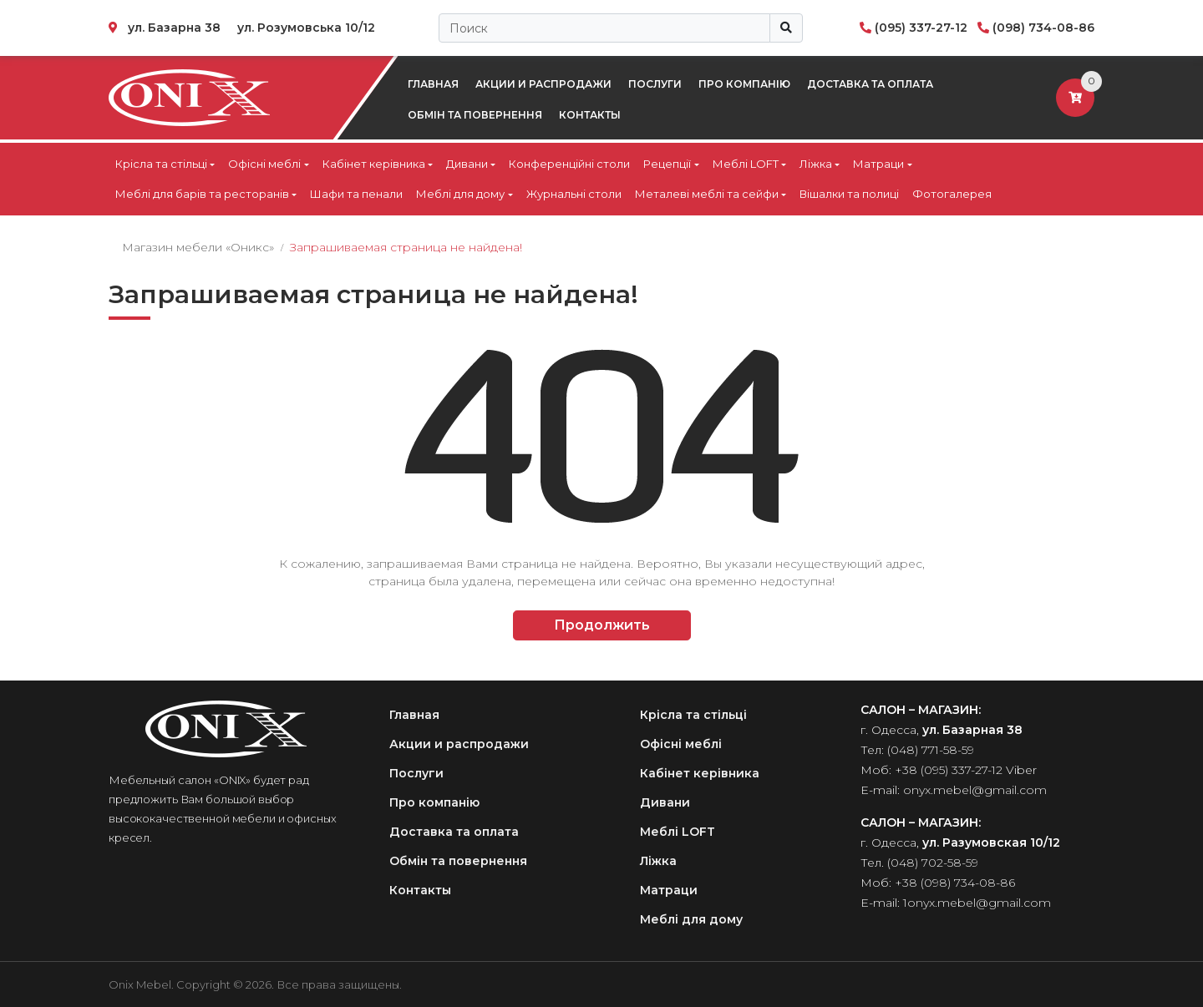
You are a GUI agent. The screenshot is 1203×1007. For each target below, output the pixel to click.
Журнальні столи (574, 193)
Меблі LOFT (746, 163)
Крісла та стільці (161, 163)
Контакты (590, 115)
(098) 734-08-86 (1043, 27)
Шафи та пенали (356, 193)
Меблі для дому (460, 193)
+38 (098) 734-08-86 (955, 882)
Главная (433, 84)
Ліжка (815, 163)
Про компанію (744, 84)
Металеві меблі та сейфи (707, 193)
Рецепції (667, 163)
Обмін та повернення (475, 115)
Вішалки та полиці (849, 193)
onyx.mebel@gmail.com (975, 789)
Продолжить (602, 625)
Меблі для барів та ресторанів (202, 193)
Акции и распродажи (543, 84)
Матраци (878, 163)
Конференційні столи (569, 163)
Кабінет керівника (373, 163)
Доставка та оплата (870, 84)
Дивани (467, 163)
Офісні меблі (264, 163)
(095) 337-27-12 (921, 27)
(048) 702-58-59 (932, 862)
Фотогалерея (952, 193)
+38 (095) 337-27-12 (948, 769)
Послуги (655, 84)
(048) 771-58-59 (930, 749)
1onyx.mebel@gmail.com (977, 902)
